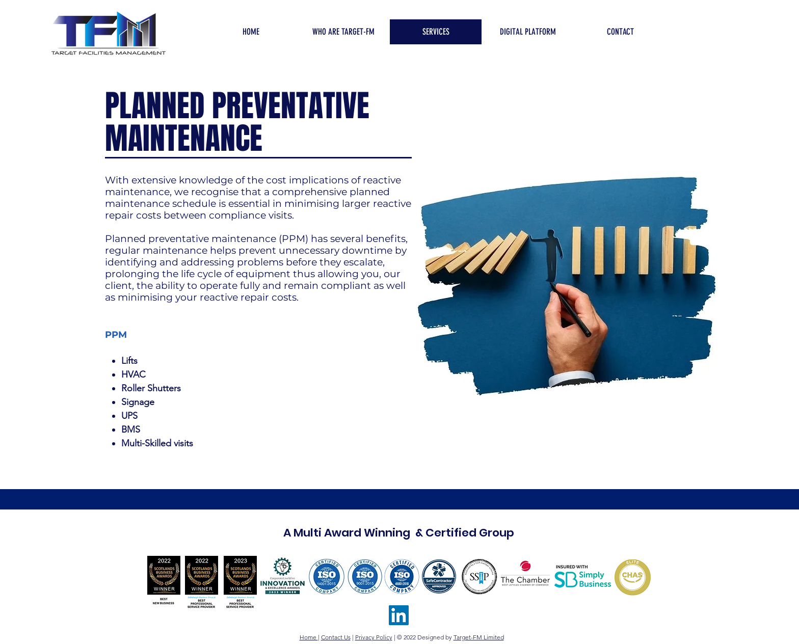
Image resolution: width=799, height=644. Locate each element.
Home (309, 637)
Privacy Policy (373, 637)
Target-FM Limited (479, 637)
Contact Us (336, 637)
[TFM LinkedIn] (399, 615)
